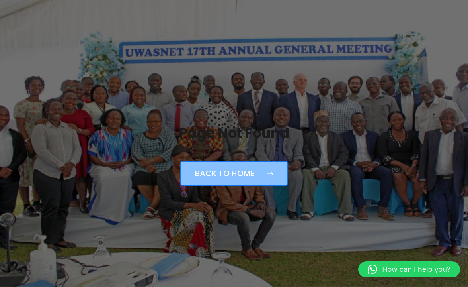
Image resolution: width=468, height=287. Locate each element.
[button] (409, 269)
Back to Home (234, 173)
